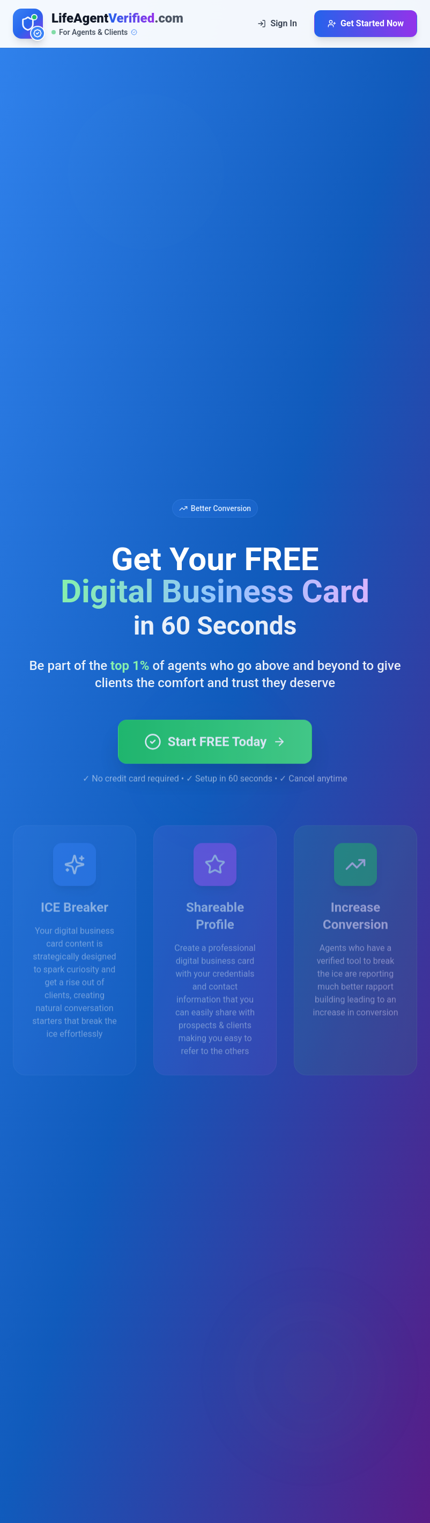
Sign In (276, 23)
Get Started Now (366, 23)
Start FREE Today (215, 754)
